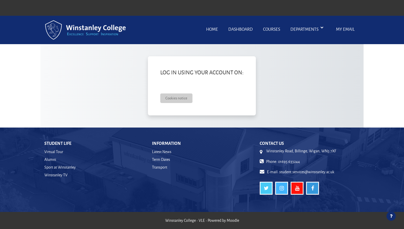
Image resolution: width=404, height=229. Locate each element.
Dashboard (240, 29)
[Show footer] (391, 216)
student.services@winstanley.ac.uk (306, 172)
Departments (304, 29)
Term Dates (161, 159)
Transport (159, 167)
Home (212, 29)
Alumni (50, 159)
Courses (271, 29)
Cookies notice (176, 98)
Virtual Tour (53, 151)
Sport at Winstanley (60, 167)
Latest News (161, 151)
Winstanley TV (56, 175)
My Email (345, 29)
